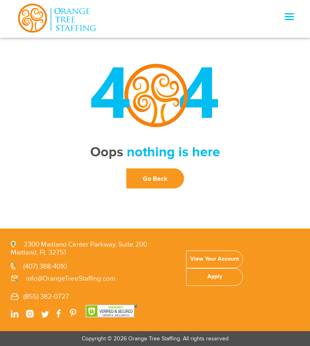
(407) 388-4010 (45, 267)
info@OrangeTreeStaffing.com (70, 279)
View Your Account (214, 258)
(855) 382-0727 (46, 297)
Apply (214, 276)
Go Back (155, 179)
